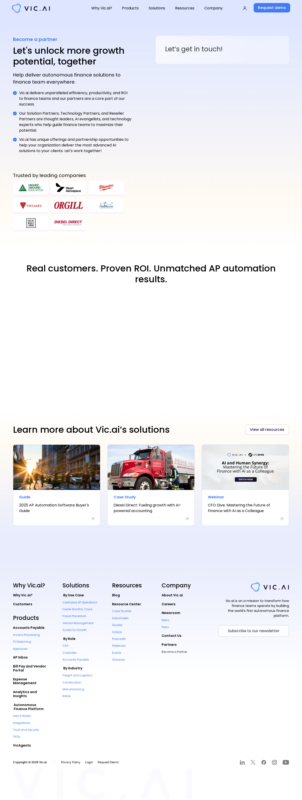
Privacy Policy (70, 762)
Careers (169, 604)
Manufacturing (73, 689)
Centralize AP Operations (80, 602)
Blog (116, 595)
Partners (169, 644)
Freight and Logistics (77, 675)
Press (165, 627)
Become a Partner (174, 652)
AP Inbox (20, 657)
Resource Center (126, 604)
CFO (65, 646)
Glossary (118, 660)
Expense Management (25, 681)
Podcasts (119, 639)
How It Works (22, 716)
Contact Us (171, 635)
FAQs (16, 737)
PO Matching (22, 642)
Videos (117, 632)
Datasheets (120, 618)
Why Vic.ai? (23, 595)
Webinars (119, 646)
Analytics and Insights (25, 694)
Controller (69, 653)
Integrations (21, 723)
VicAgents (22, 745)
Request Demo (108, 762)
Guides (117, 625)
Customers (22, 604)
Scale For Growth (75, 630)
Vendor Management (78, 623)
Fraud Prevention (74, 616)
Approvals (20, 649)
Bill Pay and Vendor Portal (29, 668)
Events (116, 653)
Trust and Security (26, 730)
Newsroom (171, 612)
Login (89, 762)
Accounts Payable (29, 627)
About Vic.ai (172, 595)
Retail (67, 696)
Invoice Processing (26, 635)
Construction (72, 682)
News (165, 620)
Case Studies (121, 611)
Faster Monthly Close (77, 609)
